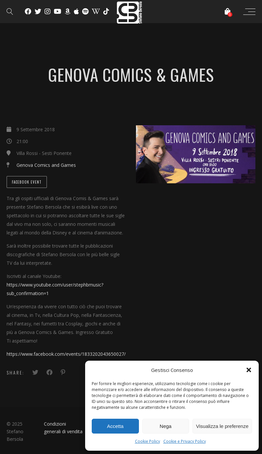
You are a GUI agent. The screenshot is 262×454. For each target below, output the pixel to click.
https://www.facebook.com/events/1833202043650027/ (66, 354)
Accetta (115, 426)
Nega (166, 426)
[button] (249, 370)
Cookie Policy (147, 441)
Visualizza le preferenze (222, 426)
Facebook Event (27, 182)
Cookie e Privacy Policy (184, 441)
